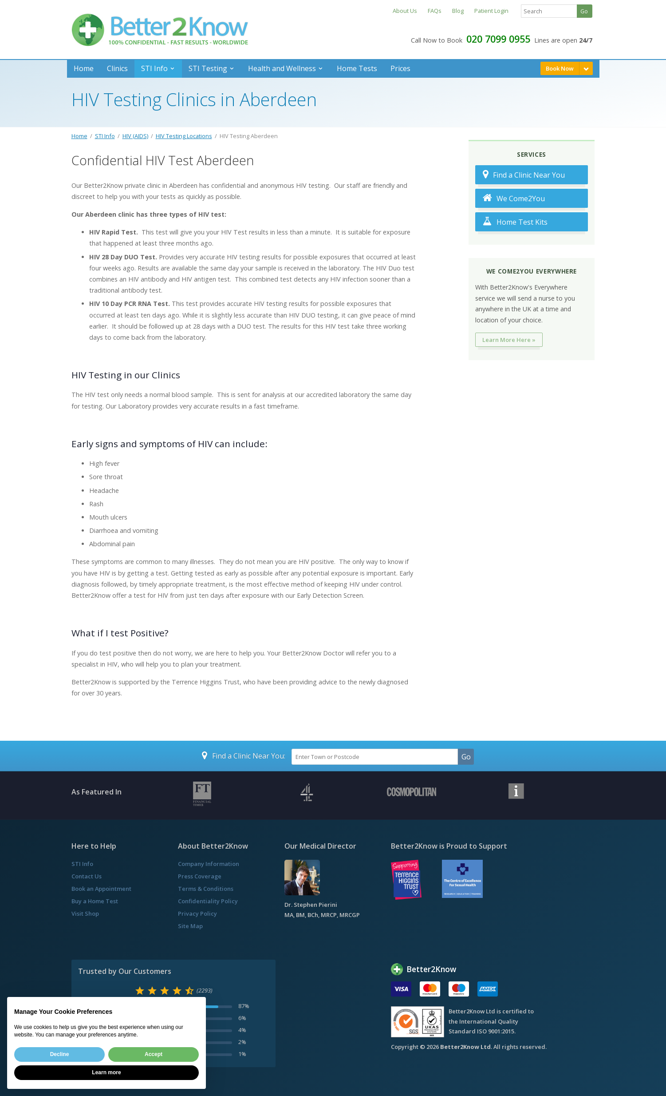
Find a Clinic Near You (524, 175)
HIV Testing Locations (184, 136)
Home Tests (357, 68)
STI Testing (208, 68)
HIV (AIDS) (135, 136)
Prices (400, 68)
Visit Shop (85, 913)
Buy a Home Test (94, 901)
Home (84, 68)
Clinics (117, 68)
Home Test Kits (515, 222)
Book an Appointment (101, 889)
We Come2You (514, 198)
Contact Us (86, 876)
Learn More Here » (509, 340)
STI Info (154, 68)
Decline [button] (59, 1054)
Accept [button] (153, 1054)
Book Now (560, 68)
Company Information (208, 864)
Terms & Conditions (205, 889)
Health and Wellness (282, 68)
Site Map (190, 926)
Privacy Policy (197, 913)
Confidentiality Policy (208, 901)
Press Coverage (199, 876)
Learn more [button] (106, 1072)
